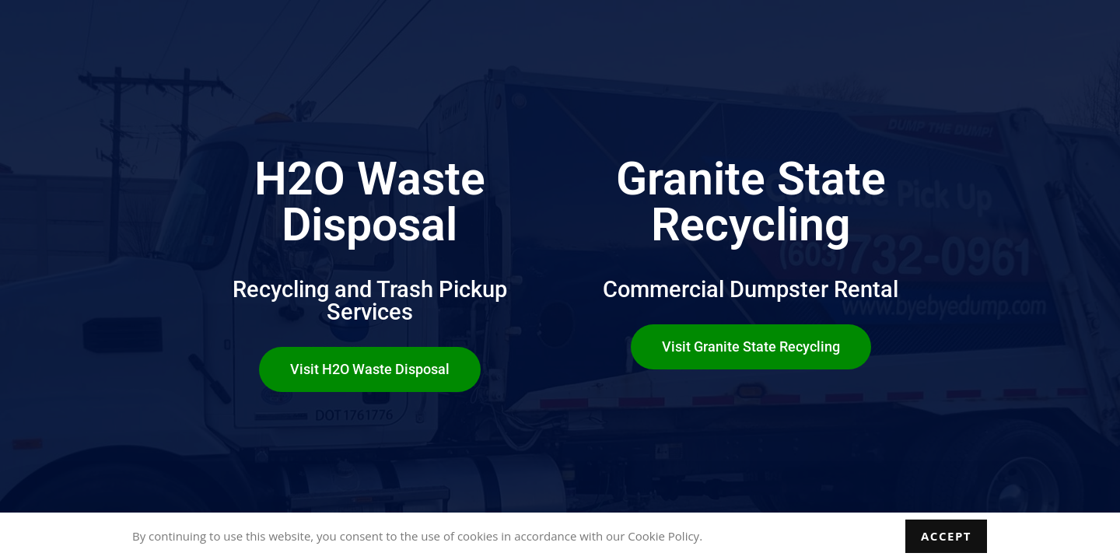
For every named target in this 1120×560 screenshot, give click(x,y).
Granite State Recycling (751, 201)
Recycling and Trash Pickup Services (370, 300)
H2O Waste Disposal (369, 201)
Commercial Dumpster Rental (750, 289)
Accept (946, 536)
